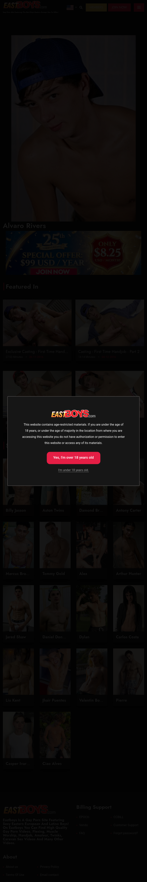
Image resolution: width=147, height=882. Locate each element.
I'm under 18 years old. (73, 470)
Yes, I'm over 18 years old (73, 457)
